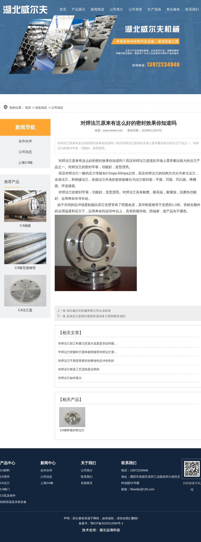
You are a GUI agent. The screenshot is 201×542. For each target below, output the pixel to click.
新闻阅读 (97, 9)
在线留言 (87, 483)
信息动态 (41, 107)
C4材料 (5, 470)
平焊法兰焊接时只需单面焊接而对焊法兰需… (87, 352)
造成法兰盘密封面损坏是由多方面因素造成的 (95, 316)
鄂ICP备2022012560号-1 (107, 523)
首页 (63, 9)
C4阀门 (5, 489)
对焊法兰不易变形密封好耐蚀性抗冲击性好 (86, 360)
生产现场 (154, 9)
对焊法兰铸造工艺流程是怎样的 (78, 369)
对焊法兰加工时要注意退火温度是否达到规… (87, 343)
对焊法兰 (65, 160)
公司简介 (116, 9)
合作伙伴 (25, 141)
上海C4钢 (25, 162)
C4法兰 (5, 483)
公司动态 (25, 152)
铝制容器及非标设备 (13, 502)
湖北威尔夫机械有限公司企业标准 (88, 310)
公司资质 (135, 9)
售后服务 (173, 9)
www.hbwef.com (113, 130)
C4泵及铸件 (8, 495)
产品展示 (78, 9)
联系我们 (192, 9)
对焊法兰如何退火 (70, 378)
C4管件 (5, 476)
